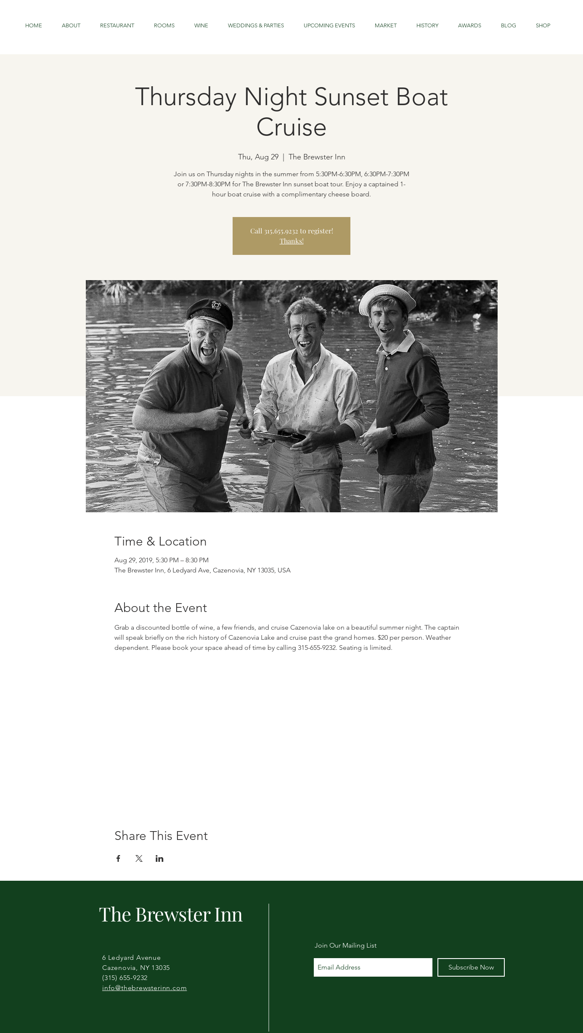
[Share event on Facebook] (118, 858)
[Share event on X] (139, 858)
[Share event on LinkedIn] (160, 858)
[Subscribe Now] (471, 967)
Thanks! (292, 240)
